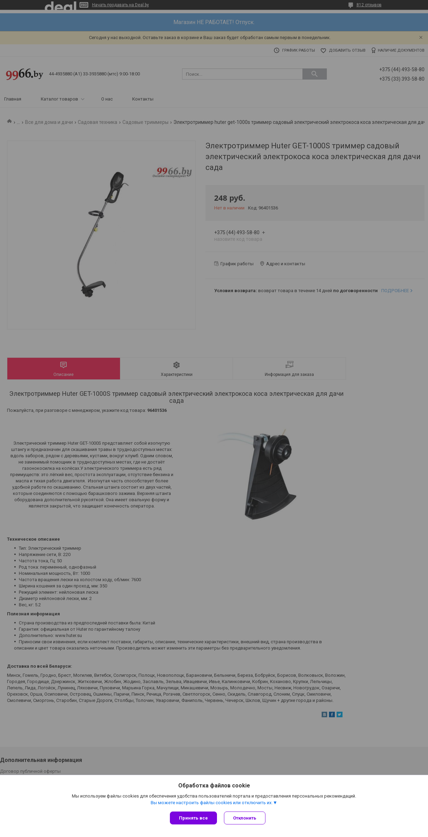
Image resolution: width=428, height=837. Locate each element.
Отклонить (244, 818)
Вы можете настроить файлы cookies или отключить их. (212, 802)
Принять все (193, 818)
